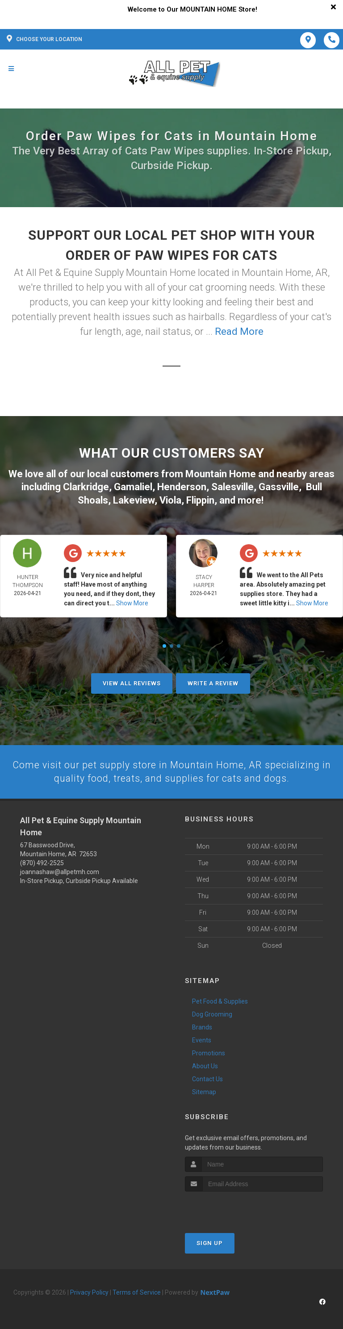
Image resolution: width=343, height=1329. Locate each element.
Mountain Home (220, 473)
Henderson (181, 486)
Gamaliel (133, 486)
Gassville (279, 486)
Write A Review (213, 682)
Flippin (200, 498)
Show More (132, 601)
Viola (170, 498)
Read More (239, 331)
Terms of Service (137, 1291)
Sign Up (210, 1242)
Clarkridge (86, 486)
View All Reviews (132, 682)
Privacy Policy (89, 1291)
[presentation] (232, 1207)
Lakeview (134, 498)
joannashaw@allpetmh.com (59, 871)
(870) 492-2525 (42, 862)
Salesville (232, 486)
